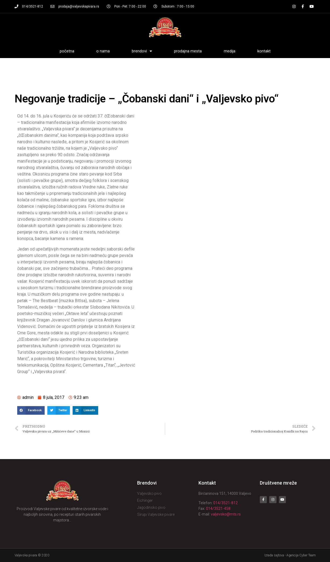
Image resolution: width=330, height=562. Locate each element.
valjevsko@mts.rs (226, 514)
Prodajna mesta (188, 51)
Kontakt (264, 51)
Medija (229, 51)
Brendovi (142, 51)
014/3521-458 (218, 508)
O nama (103, 51)
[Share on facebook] (31, 410)
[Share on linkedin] (85, 410)
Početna (67, 51)
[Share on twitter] (58, 410)
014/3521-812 (225, 503)
